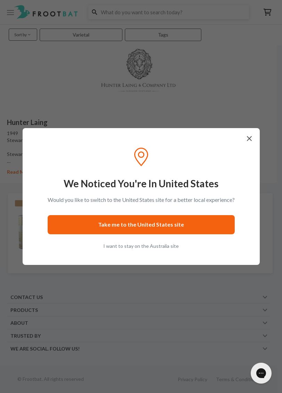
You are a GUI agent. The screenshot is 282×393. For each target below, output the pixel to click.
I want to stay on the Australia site (141, 246)
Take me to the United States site (141, 224)
